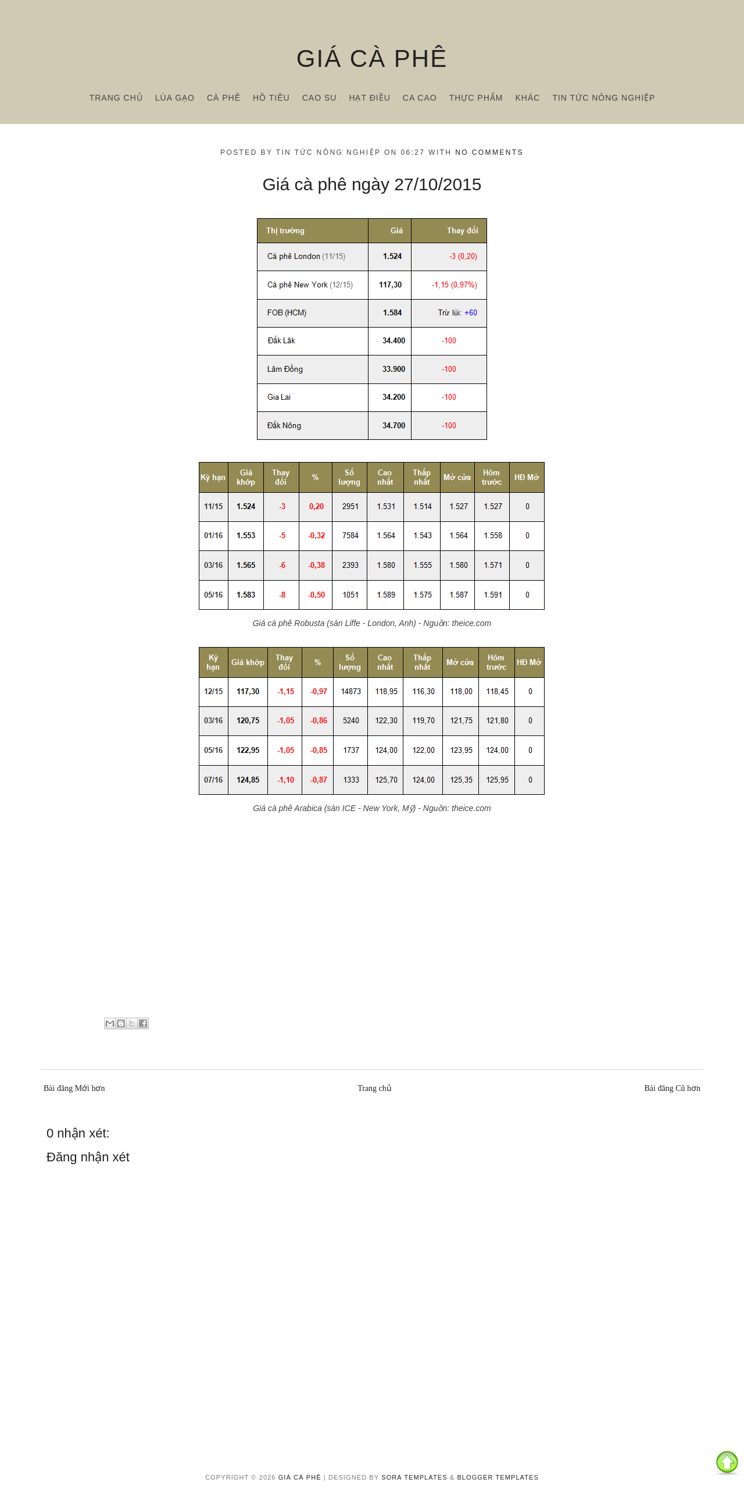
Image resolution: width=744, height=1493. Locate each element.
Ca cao (420, 97)
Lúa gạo (175, 97)
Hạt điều (369, 97)
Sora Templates (414, 1477)
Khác (527, 97)
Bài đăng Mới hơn (74, 1088)
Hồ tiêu (271, 97)
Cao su (319, 97)
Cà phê (224, 97)
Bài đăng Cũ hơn (673, 1088)
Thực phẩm (476, 97)
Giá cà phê (372, 58)
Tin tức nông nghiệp (603, 97)
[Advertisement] (372, 926)
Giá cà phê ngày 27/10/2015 (372, 184)
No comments (489, 152)
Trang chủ (116, 97)
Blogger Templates (498, 1477)
